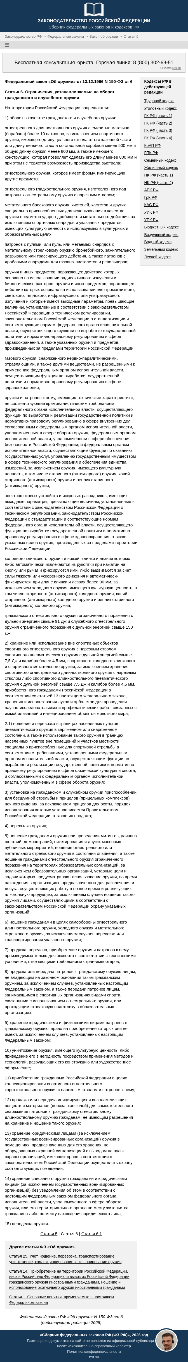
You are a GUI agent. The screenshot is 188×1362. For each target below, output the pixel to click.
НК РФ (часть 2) (158, 182)
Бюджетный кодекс (161, 227)
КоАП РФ (152, 145)
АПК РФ (151, 190)
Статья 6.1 (91, 1233)
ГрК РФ (150, 197)
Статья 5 (48, 1233)
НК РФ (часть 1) (158, 175)
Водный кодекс (157, 242)
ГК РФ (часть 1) (158, 115)
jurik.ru (176, 68)
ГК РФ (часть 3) (158, 130)
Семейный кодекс (160, 160)
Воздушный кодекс (161, 234)
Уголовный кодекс (160, 108)
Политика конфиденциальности (94, 1351)
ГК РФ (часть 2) (158, 123)
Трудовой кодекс (159, 101)
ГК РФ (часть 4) (158, 138)
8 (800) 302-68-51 (153, 62)
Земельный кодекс (161, 249)
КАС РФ (151, 204)
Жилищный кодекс (161, 167)
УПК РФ (151, 220)
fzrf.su (94, 1357)
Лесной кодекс (157, 257)
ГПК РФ (151, 153)
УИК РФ (151, 212)
